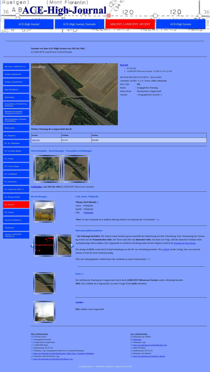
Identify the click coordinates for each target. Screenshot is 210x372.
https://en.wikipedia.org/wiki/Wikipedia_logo (150, 345)
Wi (134, 339)
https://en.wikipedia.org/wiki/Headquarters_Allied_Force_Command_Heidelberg (63, 353)
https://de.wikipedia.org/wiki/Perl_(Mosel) (149, 356)
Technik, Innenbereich (13, 74)
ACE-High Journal (28, 24)
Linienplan (36, 186)
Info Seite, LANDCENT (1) (15, 66)
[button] (47, 169)
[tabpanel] (119, 50)
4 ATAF (166, 249)
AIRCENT (36, 140)
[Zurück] (32, 169)
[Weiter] (205, 169)
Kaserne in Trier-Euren (185, 243)
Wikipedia (88, 212)
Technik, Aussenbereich (14, 82)
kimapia (138, 339)
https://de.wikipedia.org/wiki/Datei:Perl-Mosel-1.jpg (53, 359)
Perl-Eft (124, 65)
